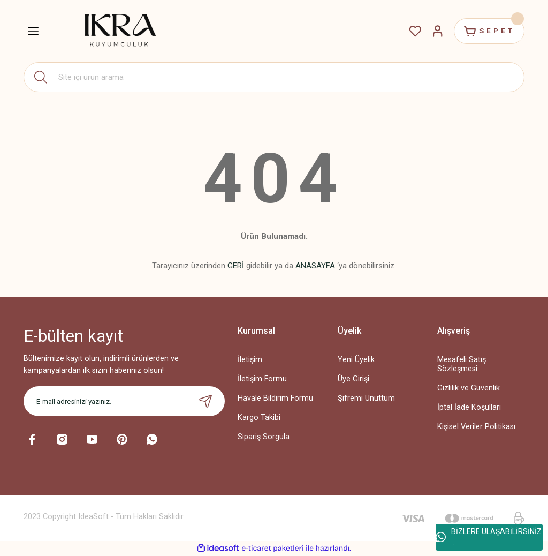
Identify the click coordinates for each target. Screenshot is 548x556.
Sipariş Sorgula (264, 436)
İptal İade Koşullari (469, 407)
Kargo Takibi (259, 417)
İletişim (250, 359)
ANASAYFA (315, 266)
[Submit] (205, 401)
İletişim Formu (262, 379)
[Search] (274, 77)
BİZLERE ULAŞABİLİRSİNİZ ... (489, 537)
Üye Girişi (353, 379)
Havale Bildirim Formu (275, 398)
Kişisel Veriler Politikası (476, 426)
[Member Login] (436, 31)
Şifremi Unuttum (366, 398)
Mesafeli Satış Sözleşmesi (461, 364)
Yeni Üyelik (356, 359)
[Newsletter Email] (124, 401)
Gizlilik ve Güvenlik (468, 388)
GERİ (235, 266)
